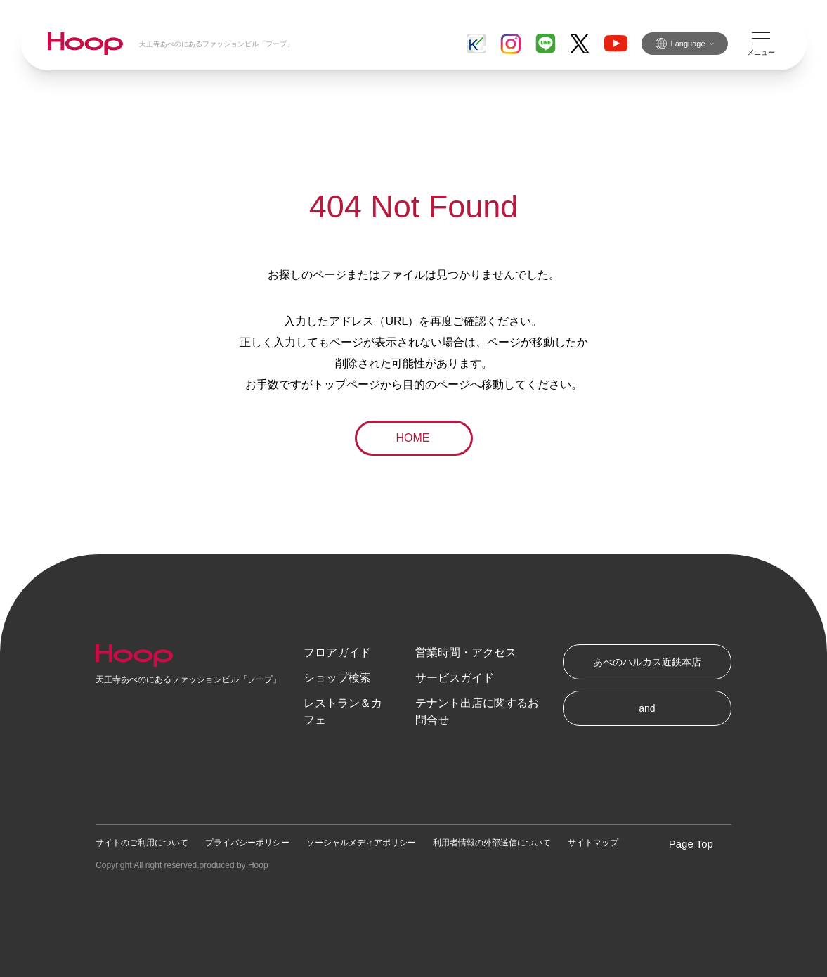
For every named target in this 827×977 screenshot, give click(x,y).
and (647, 708)
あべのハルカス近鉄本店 (647, 662)
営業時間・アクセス (465, 652)
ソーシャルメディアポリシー (361, 843)
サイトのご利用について (142, 843)
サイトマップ (593, 843)
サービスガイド (454, 678)
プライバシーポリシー (247, 843)
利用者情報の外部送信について (492, 843)
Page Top (691, 844)
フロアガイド (337, 652)
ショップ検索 (337, 678)
